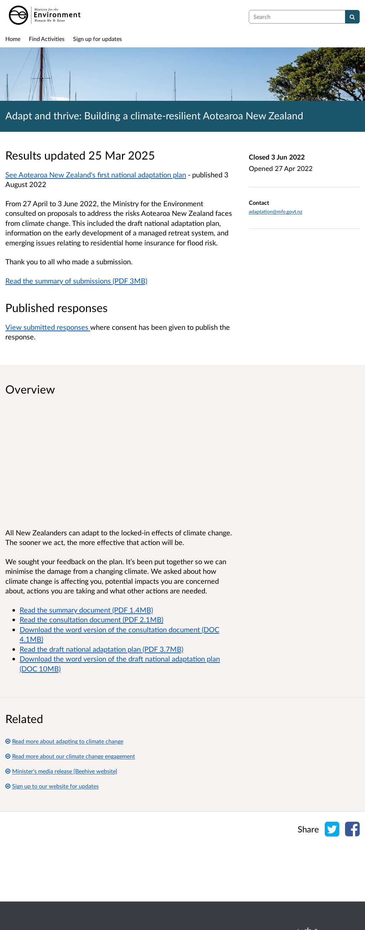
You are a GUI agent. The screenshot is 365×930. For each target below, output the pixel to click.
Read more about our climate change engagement (70, 756)
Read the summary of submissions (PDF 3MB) (76, 280)
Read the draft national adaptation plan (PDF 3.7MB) (101, 649)
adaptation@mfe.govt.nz (275, 211)
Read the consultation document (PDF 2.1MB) (91, 619)
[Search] (352, 17)
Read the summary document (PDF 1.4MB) (86, 610)
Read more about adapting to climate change (64, 741)
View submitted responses (47, 327)
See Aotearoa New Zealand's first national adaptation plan (95, 174)
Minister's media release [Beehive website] (61, 771)
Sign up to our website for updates (52, 786)
